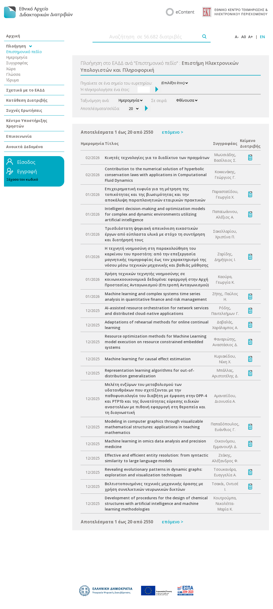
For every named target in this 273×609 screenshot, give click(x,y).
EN (262, 36)
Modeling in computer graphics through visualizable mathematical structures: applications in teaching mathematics (154, 427)
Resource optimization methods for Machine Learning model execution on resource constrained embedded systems (155, 342)
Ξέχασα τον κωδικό (22, 179)
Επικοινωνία (19, 136)
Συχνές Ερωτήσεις (24, 110)
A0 (243, 36)
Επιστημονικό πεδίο (24, 51)
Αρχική (13, 35)
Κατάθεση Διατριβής (26, 100)
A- (237, 36)
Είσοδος (26, 162)
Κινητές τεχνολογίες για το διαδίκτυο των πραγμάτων (157, 157)
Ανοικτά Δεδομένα (24, 146)
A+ (250, 36)
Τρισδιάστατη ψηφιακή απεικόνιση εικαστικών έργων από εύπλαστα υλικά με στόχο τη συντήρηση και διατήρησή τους (155, 234)
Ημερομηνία (16, 57)
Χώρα (10, 68)
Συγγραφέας (17, 62)
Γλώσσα (13, 74)
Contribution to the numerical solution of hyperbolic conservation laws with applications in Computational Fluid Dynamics (156, 174)
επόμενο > (172, 132)
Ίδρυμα (12, 79)
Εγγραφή (27, 171)
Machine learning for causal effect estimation (148, 358)
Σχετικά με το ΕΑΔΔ (25, 90)
